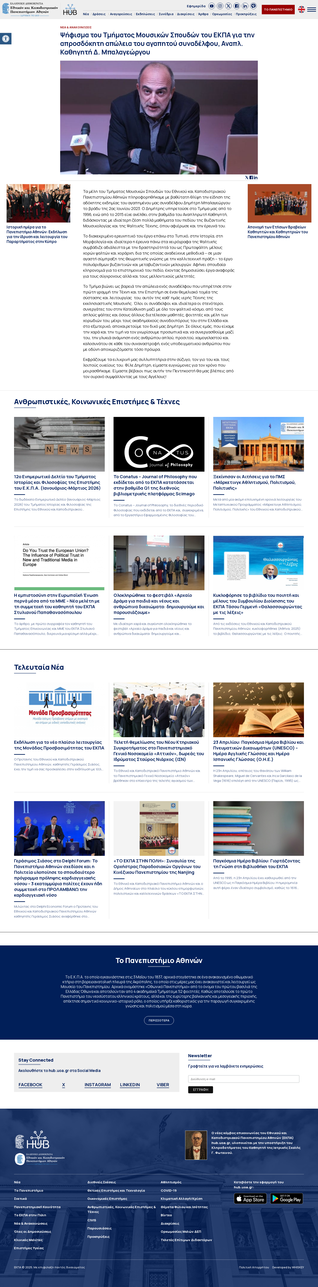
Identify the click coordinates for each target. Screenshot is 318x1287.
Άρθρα (203, 14)
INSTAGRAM (98, 1085)
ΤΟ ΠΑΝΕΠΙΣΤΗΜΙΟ (278, 9)
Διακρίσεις (186, 14)
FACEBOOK (30, 1085)
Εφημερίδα (196, 6)
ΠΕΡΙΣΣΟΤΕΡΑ (159, 1020)
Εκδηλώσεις (145, 14)
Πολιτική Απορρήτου (254, 1267)
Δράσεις (99, 14)
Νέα (86, 14)
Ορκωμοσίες (222, 14)
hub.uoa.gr (243, 1187)
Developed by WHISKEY (288, 1267)
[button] (5, 38)
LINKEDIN (130, 1085)
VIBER (163, 1085)
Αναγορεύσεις (121, 14)
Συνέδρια (166, 14)
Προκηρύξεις (246, 14)
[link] (211, 6)
